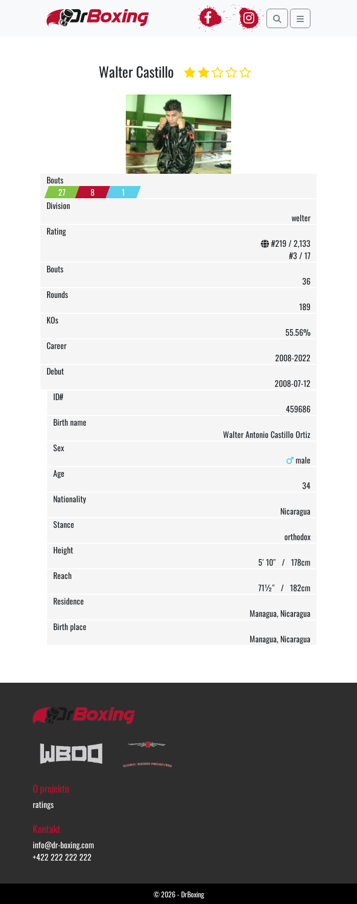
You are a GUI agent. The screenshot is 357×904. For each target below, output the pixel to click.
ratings (43, 804)
